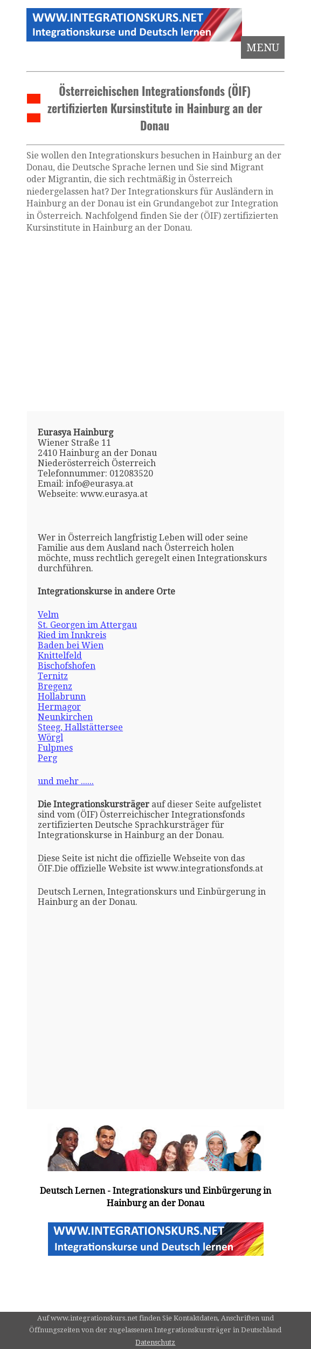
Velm (48, 615)
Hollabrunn (62, 696)
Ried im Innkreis (72, 635)
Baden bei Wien (70, 645)
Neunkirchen (65, 717)
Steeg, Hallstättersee (80, 727)
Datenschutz (155, 1342)
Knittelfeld (60, 656)
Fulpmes (55, 748)
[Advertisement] (155, 322)
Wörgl (50, 737)
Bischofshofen (66, 666)
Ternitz (53, 676)
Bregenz (55, 686)
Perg (47, 758)
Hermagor (59, 707)
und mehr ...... (66, 781)
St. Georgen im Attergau (87, 625)
